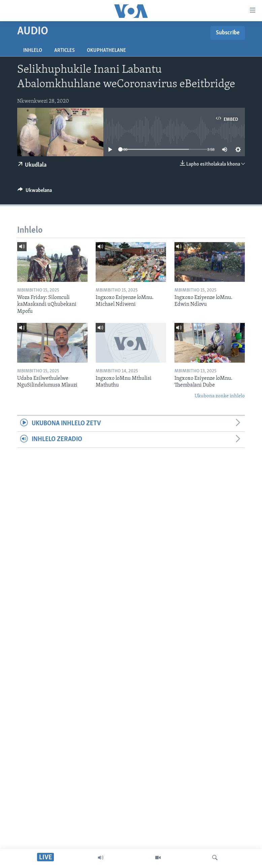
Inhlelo (32, 50)
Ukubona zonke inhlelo (220, 396)
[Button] (35, 192)
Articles (64, 50)
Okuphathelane (106, 50)
